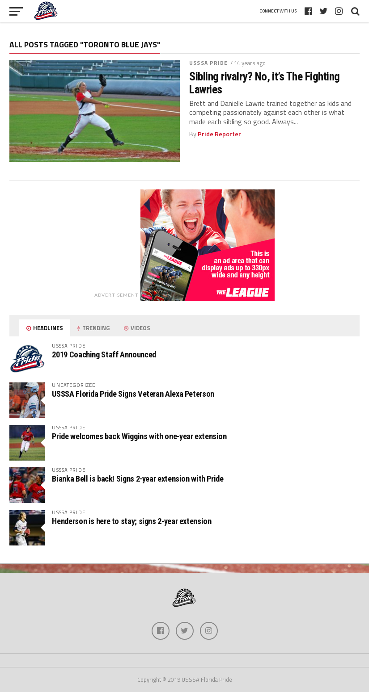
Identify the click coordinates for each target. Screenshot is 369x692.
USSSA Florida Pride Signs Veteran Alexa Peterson (133, 393)
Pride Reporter (219, 134)
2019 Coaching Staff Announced (104, 354)
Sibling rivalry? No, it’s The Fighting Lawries (264, 82)
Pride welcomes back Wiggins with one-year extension (139, 436)
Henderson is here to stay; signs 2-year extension (131, 521)
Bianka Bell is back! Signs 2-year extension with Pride (137, 478)
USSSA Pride (208, 63)
